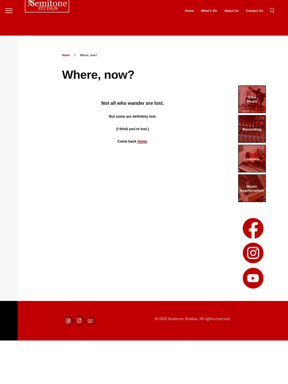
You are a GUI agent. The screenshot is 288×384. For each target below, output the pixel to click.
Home (66, 55)
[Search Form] (272, 25)
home (142, 142)
